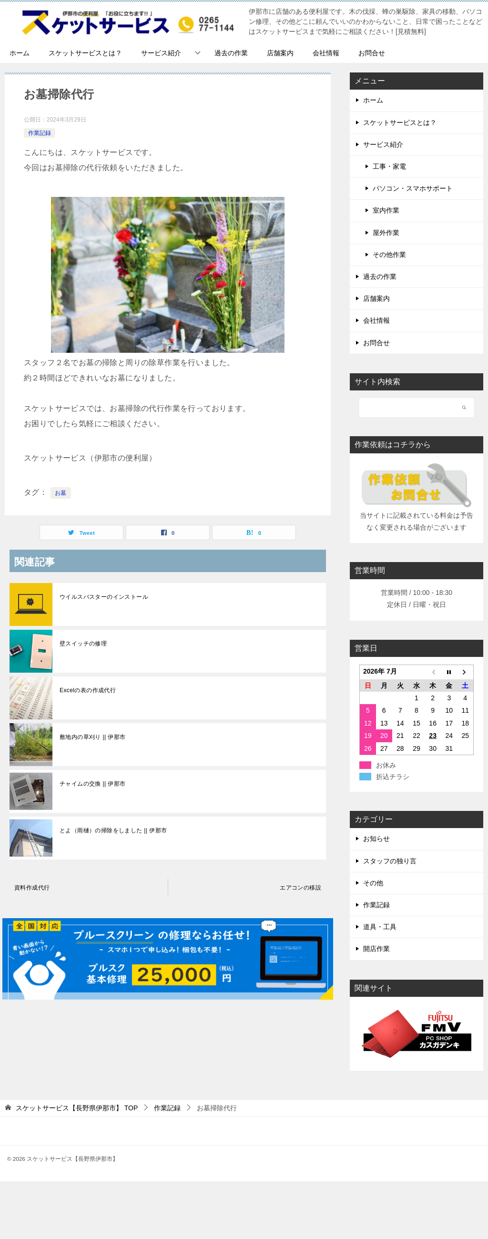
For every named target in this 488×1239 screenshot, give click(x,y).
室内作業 (386, 210)
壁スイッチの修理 (83, 643)
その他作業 (389, 254)
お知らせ (376, 838)
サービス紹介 (161, 53)
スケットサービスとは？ (85, 53)
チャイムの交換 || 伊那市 (93, 783)
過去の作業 (231, 53)
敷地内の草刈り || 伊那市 (93, 737)
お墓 (61, 493)
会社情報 (326, 53)
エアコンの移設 (300, 887)
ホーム (20, 53)
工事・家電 (389, 166)
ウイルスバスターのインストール (104, 597)
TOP (77, 1108)
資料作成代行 (32, 887)
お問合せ (371, 53)
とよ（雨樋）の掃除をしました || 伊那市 (113, 830)
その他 (373, 883)
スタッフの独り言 (390, 861)
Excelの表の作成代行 (88, 690)
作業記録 (39, 133)
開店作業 (376, 948)
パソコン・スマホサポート (413, 188)
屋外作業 (386, 232)
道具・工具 (379, 927)
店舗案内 (280, 53)
